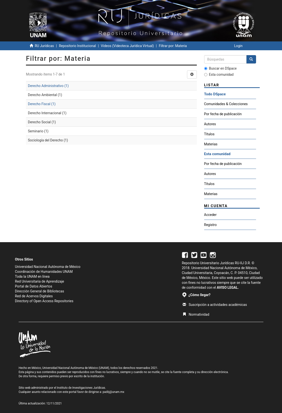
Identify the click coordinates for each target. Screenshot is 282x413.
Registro (210, 225)
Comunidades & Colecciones (226, 104)
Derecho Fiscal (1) (42, 104)
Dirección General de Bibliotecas (39, 291)
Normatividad (196, 314)
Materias (211, 144)
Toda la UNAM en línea (32, 276)
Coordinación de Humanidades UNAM (44, 272)
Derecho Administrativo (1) (48, 86)
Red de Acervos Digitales (34, 296)
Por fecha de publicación (223, 114)
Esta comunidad (219, 74)
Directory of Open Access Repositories (44, 301)
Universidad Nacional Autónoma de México (48, 267)
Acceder (210, 215)
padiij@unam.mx (113, 392)
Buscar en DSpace (220, 68)
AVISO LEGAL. (228, 287)
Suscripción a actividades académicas (215, 305)
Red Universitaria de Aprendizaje (39, 281)
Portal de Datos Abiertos (33, 286)
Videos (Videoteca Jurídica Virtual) (127, 46)
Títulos (209, 134)
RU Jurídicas (44, 46)
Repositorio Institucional (77, 46)
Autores (210, 124)
